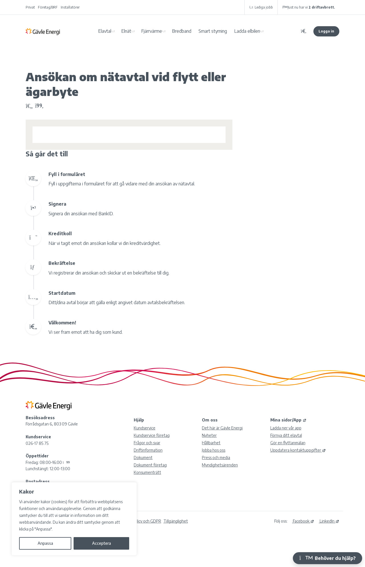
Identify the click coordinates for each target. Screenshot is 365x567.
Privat (30, 7)
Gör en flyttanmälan (287, 442)
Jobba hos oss (213, 450)
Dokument (143, 457)
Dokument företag (150, 464)
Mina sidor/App (288, 419)
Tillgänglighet (175, 521)
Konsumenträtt (147, 472)
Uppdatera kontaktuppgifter (298, 450)
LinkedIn (329, 521)
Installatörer (70, 7)
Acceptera (101, 543)
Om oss (210, 419)
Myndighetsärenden (220, 464)
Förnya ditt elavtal (286, 435)
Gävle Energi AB (43, 31)
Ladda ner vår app (285, 427)
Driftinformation (148, 450)
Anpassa (45, 543)
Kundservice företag (152, 435)
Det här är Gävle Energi (222, 427)
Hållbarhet (211, 442)
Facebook (303, 521)
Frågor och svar (147, 442)
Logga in (326, 31)
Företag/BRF (48, 7)
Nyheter (209, 435)
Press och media (216, 457)
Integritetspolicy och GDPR (137, 521)
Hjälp (139, 419)
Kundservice (144, 427)
